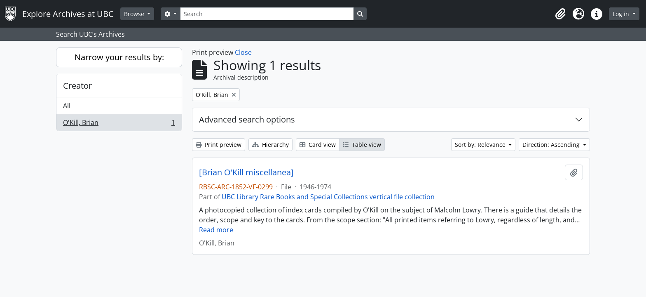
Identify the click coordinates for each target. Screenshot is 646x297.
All (66, 105)
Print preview (218, 144)
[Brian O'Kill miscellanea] (246, 172)
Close (243, 52)
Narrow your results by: (119, 57)
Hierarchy (270, 144)
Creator (77, 85)
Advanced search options (247, 119)
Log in (622, 14)
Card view (318, 144)
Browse (135, 14)
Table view (362, 144)
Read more (216, 229)
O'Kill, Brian (119, 124)
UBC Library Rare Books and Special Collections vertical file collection (328, 196)
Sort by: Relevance (481, 144)
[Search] (267, 13)
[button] (560, 14)
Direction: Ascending (551, 144)
